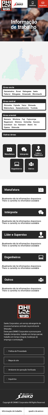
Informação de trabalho (12, 411)
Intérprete (24, 154)
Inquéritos (43, 5)
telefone (32, 5)
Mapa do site (13, 360)
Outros (31, 169)
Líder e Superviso (38, 154)
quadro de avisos (36, 411)
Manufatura (9, 154)
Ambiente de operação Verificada (22, 370)
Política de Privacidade (17, 351)
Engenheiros (16, 169)
